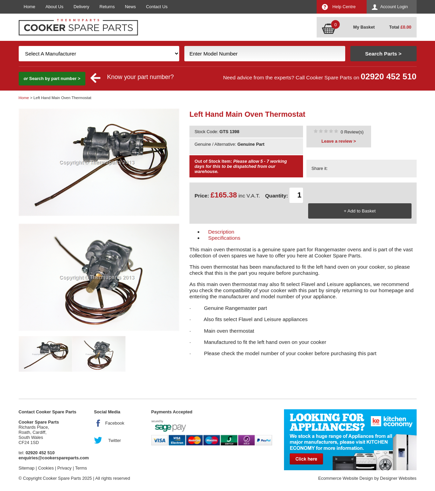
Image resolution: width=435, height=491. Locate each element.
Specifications (224, 238)
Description (221, 232)
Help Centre (343, 6)
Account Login (394, 6)
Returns (107, 6)
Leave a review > (338, 141)
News (130, 6)
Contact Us (156, 6)
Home (29, 6)
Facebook (114, 423)
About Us (55, 6)
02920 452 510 (389, 76)
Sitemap (27, 468)
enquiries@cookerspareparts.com (54, 457)
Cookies (46, 468)
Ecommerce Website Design (345, 478)
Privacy (64, 468)
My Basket (364, 27)
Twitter (114, 440)
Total (400, 27)
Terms (81, 468)
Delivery (81, 6)
